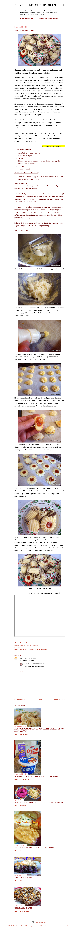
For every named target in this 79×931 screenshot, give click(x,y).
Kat (21, 658)
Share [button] (16, 643)
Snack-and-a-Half (23, 908)
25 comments (24, 911)
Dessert (35, 646)
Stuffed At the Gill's (38, 5)
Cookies (29, 646)
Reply (21, 671)
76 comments (24, 734)
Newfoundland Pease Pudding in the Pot (34, 847)
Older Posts (59, 699)
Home (22, 18)
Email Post (23, 643)
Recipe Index (30, 18)
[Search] (63, 5)
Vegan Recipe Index (44, 18)
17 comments (24, 779)
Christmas (22, 646)
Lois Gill (27, 663)
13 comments (24, 851)
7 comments (24, 805)
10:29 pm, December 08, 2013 (37, 663)
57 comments (24, 881)
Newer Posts (19, 699)
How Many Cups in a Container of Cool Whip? (36, 776)
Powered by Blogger (39, 922)
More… (56, 18)
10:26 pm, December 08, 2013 (29, 658)
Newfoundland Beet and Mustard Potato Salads (38, 802)
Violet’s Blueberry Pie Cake (27, 878)
